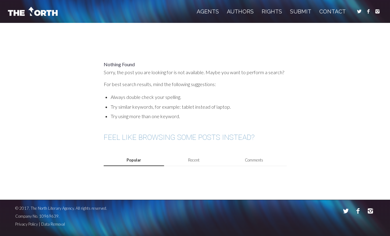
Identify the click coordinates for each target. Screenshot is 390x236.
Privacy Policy (26, 224)
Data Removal (53, 224)
